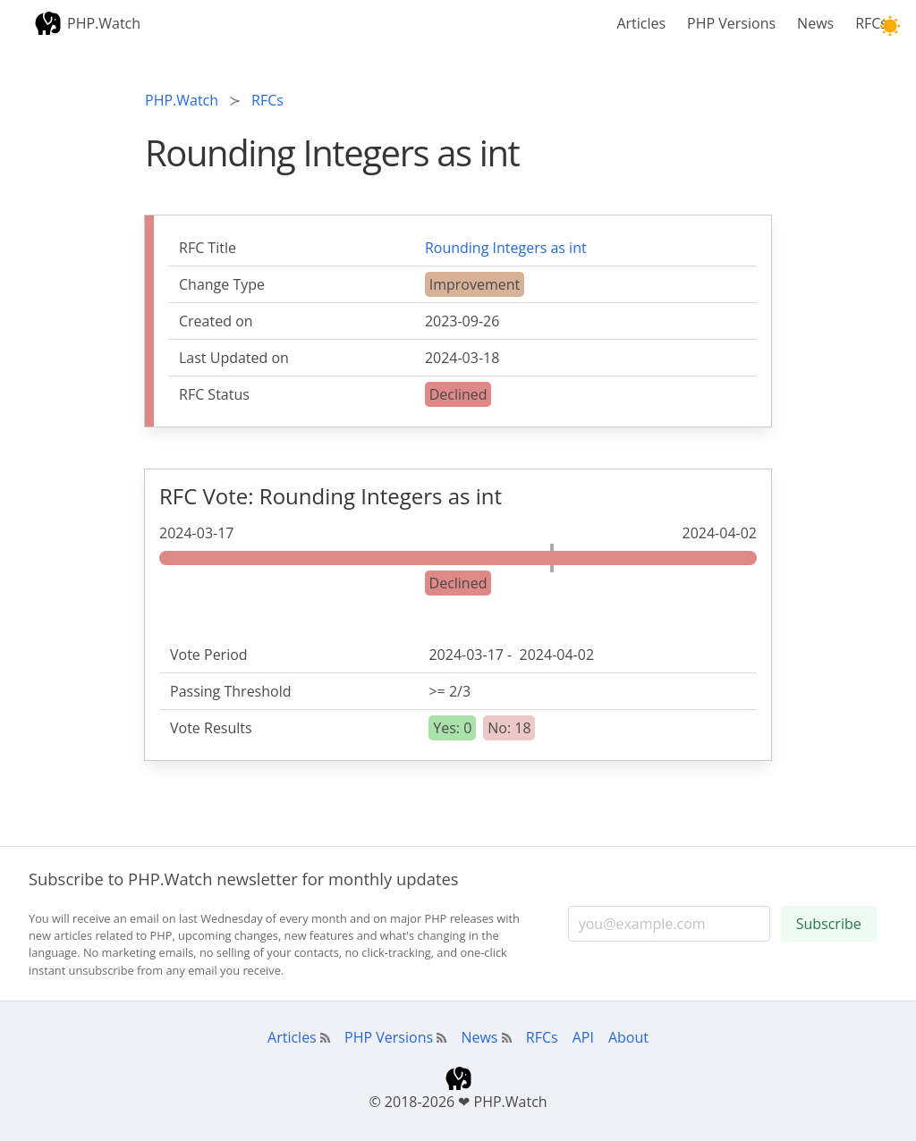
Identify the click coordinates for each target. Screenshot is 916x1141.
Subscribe (828, 924)
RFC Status (214, 394)
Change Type (222, 284)
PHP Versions (731, 23)
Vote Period (209, 654)
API (583, 1037)
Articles (641, 23)
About (628, 1037)
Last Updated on (234, 358)
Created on (216, 321)
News (815, 23)
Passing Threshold (231, 691)
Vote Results (211, 728)
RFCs (871, 23)
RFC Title (207, 248)
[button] (889, 26)
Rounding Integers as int (506, 248)
